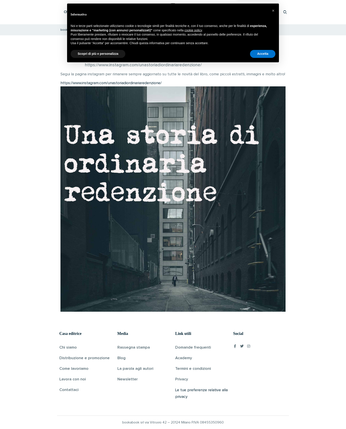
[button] (273, 373)
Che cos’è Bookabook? (81, 12)
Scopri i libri (117, 12)
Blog (121, 358)
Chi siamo (68, 347)
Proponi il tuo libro (250, 12)
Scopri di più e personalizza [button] (98, 417)
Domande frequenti (193, 347)
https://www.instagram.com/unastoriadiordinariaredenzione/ (111, 83)
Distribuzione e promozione (84, 358)
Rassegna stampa (133, 347)
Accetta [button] (262, 417)
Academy (183, 358)
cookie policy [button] (193, 393)
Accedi (274, 12)
